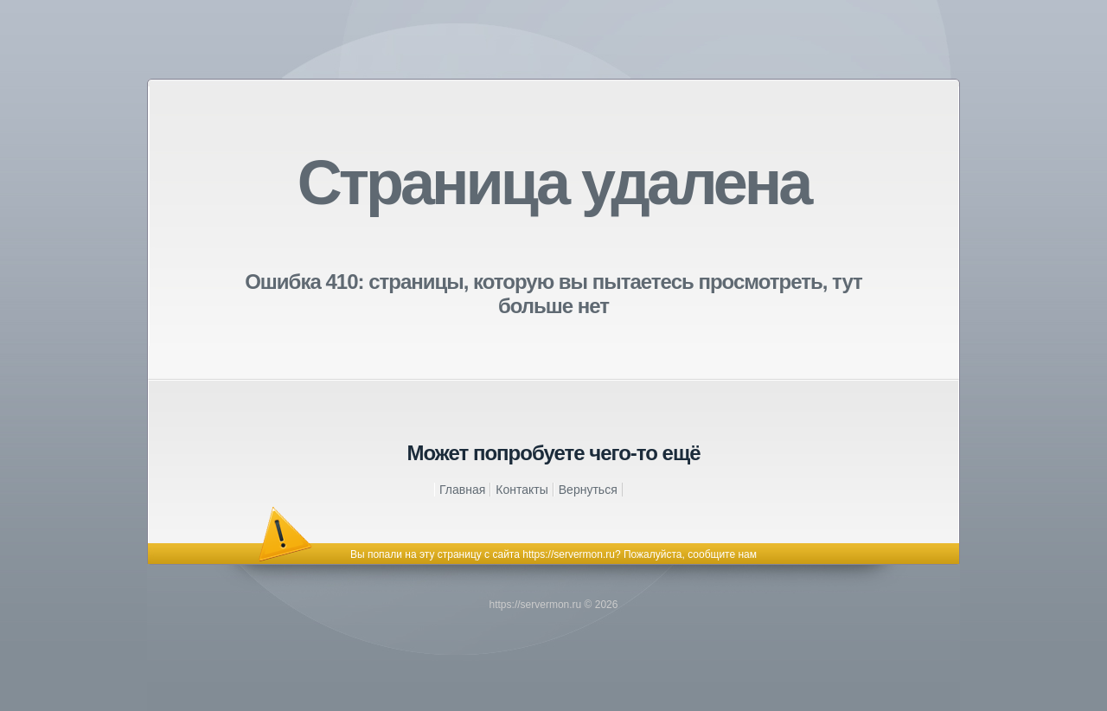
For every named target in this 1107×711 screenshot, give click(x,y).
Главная (462, 489)
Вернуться (588, 489)
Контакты (521, 489)
